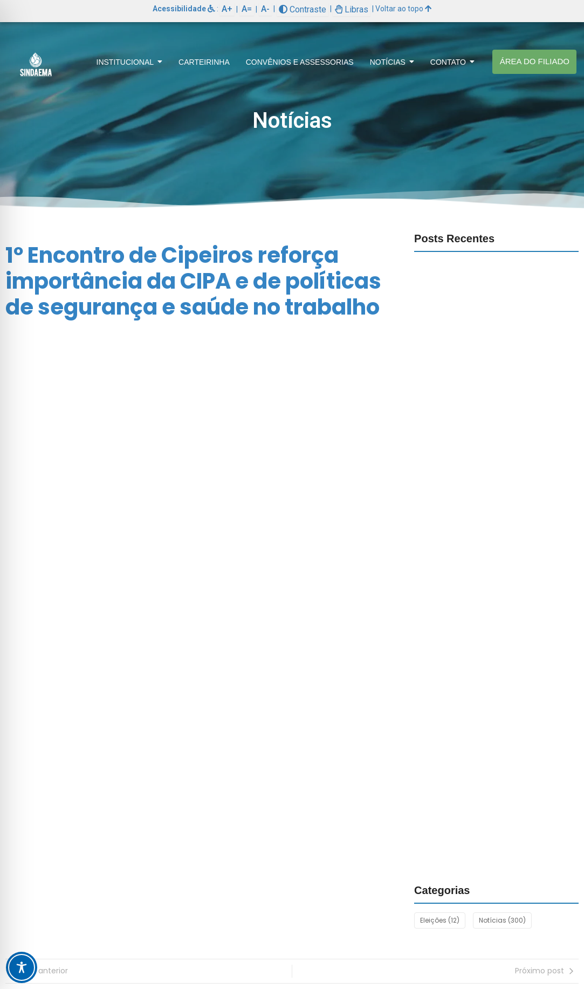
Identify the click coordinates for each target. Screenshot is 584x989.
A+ (227, 9)
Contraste (302, 9)
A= (247, 9)
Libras (351, 9)
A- (265, 9)
